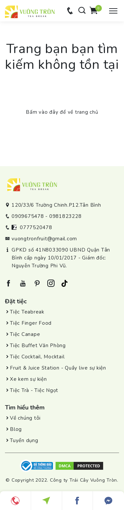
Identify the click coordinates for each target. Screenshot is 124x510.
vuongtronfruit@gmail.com (44, 238)
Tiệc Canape (25, 334)
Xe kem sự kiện (28, 379)
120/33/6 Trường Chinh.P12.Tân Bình (56, 205)
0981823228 (65, 216)
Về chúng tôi (25, 418)
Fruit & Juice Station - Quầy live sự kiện (58, 368)
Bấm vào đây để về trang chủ (62, 112)
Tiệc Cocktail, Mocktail (37, 356)
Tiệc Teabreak (27, 312)
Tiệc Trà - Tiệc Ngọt (34, 390)
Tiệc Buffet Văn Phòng (38, 345)
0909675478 (28, 216)
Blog (16, 429)
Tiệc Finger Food (31, 323)
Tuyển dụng (24, 440)
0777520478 (36, 227)
